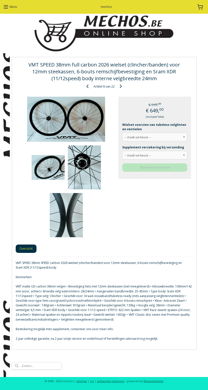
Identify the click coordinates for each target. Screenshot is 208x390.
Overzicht (26, 248)
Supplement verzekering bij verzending (153, 147)
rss (92, 381)
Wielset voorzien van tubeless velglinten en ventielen (154, 126)
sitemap (81, 381)
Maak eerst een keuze (155, 167)
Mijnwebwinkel (153, 381)
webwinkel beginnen (110, 381)
